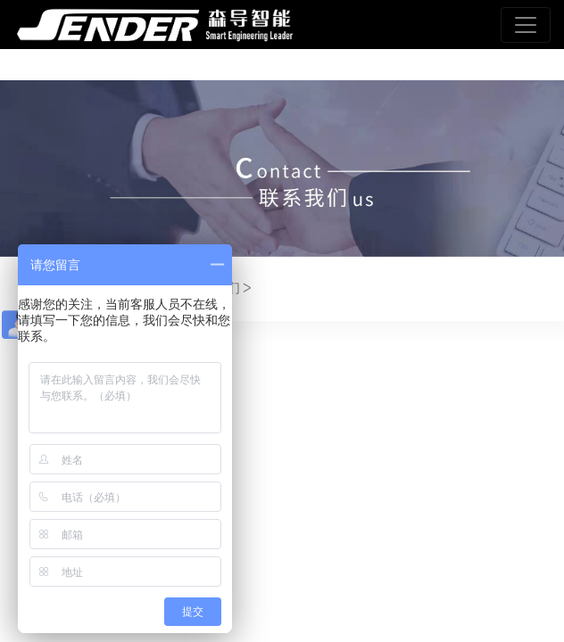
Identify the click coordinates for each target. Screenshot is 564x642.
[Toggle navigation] (526, 25)
